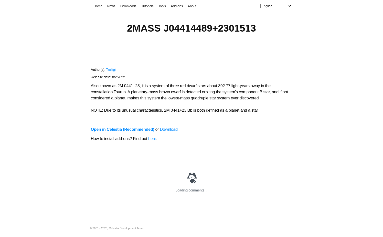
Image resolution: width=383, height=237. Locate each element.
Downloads (128, 6)
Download (169, 129)
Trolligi (111, 69)
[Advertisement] (191, 53)
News (111, 6)
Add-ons (177, 6)
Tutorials (147, 6)
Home (98, 6)
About (192, 6)
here (152, 138)
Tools (162, 6)
